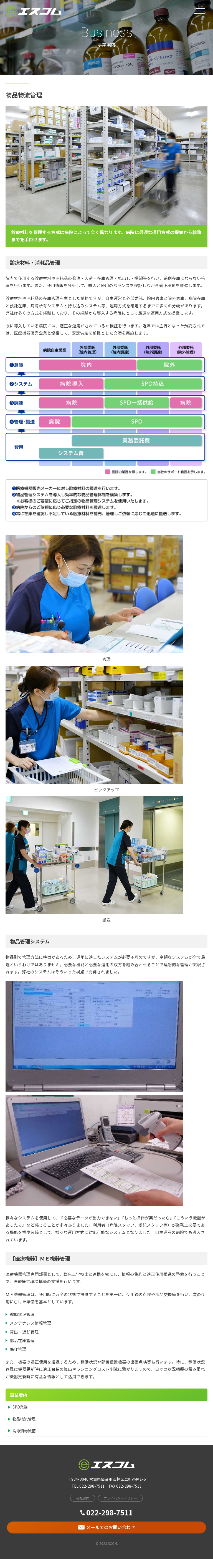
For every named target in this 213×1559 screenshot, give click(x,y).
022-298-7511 (106, 1512)
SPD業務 (20, 1407)
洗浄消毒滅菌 (24, 1431)
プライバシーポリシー (120, 1498)
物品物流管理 (24, 1419)
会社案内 (82, 1498)
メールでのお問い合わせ (106, 1527)
